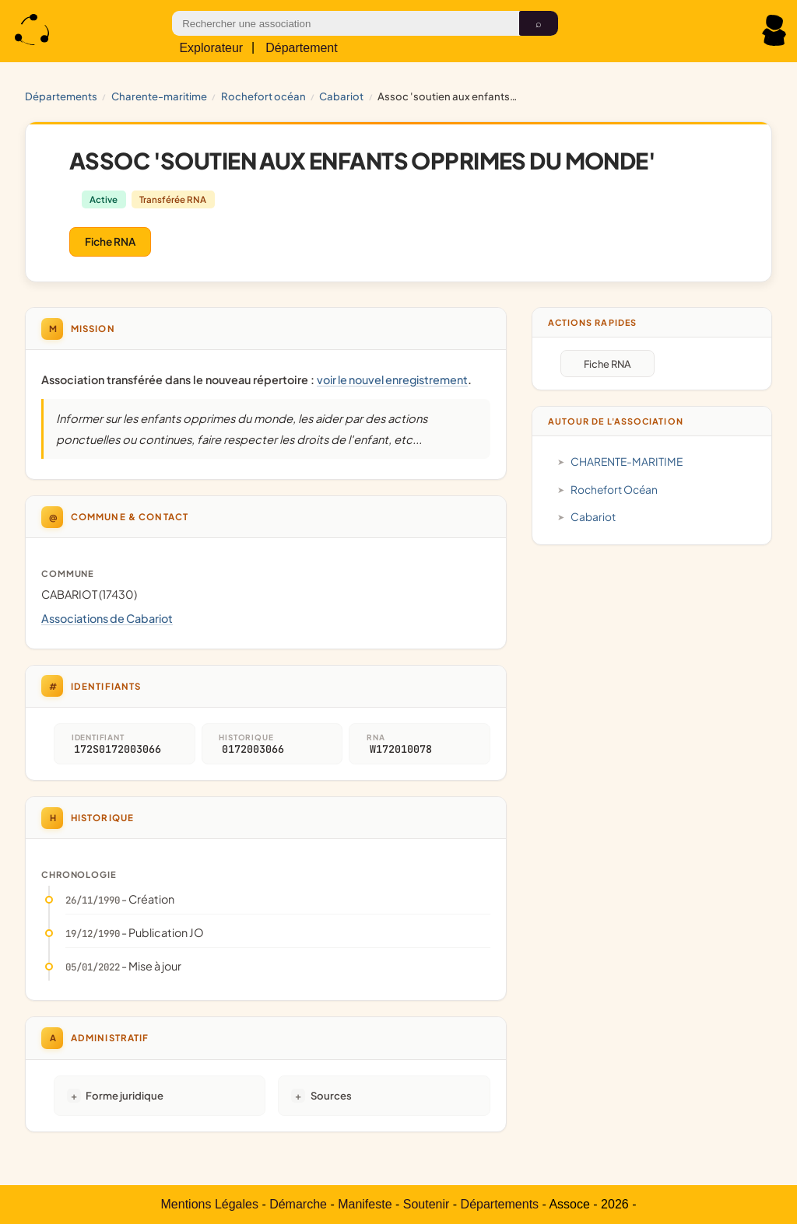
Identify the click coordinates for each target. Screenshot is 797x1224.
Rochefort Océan (263, 96)
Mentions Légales (209, 1204)
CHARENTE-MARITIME (159, 96)
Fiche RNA (110, 241)
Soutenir (426, 1204)
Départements (61, 96)
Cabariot (341, 96)
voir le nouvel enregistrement (392, 379)
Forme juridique (124, 1095)
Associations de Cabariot (107, 618)
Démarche (298, 1204)
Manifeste (364, 1204)
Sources (331, 1095)
